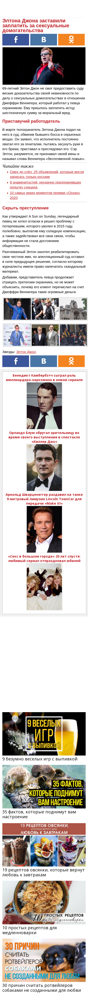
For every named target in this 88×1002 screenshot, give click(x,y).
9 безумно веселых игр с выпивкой (39, 759)
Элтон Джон (26, 352)
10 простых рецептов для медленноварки (29, 930)
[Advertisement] (44, 660)
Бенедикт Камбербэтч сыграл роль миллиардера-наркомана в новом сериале (44, 377)
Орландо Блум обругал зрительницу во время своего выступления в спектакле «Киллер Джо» (44, 437)
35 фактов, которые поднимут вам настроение (39, 814)
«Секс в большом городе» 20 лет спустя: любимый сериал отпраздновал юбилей (44, 558)
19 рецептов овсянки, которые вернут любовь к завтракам (43, 872)
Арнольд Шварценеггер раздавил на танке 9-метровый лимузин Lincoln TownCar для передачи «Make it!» (44, 499)
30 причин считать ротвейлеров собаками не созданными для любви (41, 987)
